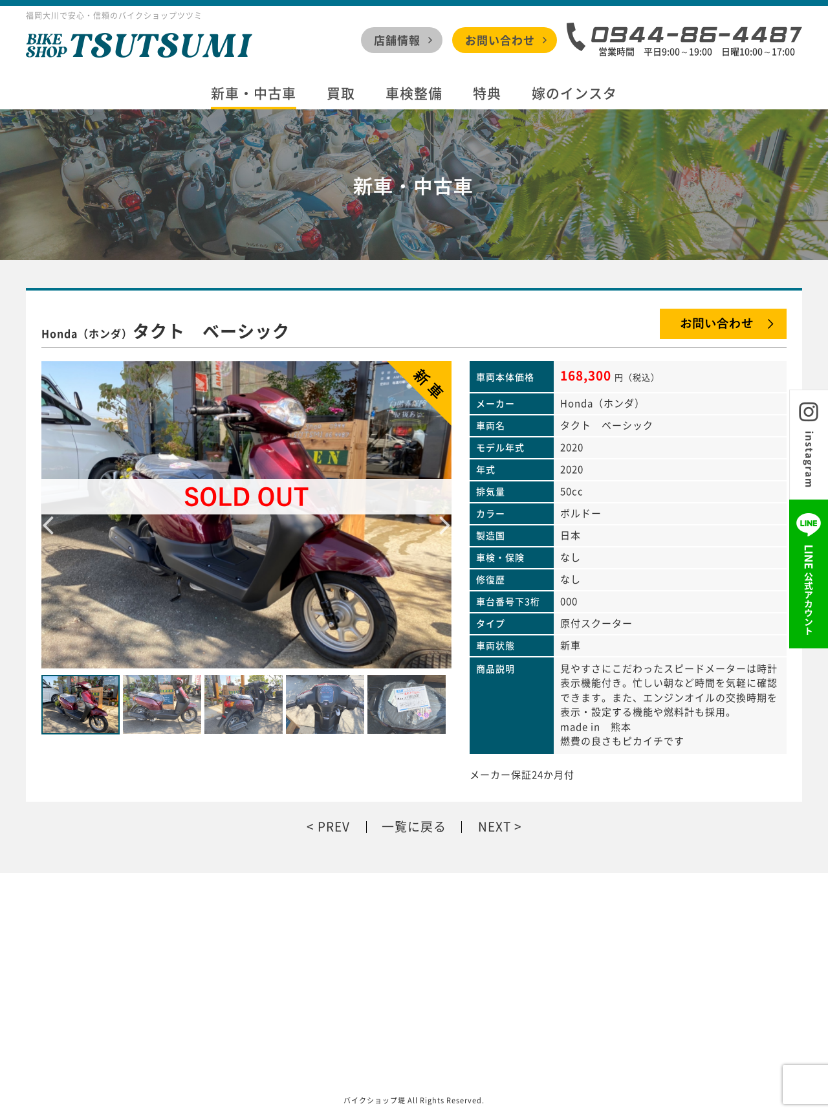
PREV (334, 827)
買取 (341, 93)
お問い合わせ (500, 40)
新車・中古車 (253, 93)
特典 (487, 93)
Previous (47, 514)
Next (445, 514)
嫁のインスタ (574, 93)
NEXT (494, 827)
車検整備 (414, 93)
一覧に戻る (414, 827)
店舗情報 (397, 40)
